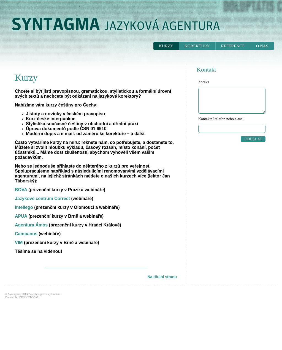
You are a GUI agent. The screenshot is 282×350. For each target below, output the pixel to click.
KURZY (166, 46)
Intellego (24, 207)
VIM (19, 242)
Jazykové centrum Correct (42, 198)
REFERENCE (233, 46)
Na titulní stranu (162, 277)
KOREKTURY (197, 46)
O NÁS (262, 46)
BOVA (21, 189)
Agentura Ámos (31, 225)
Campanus (26, 233)
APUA (21, 216)
